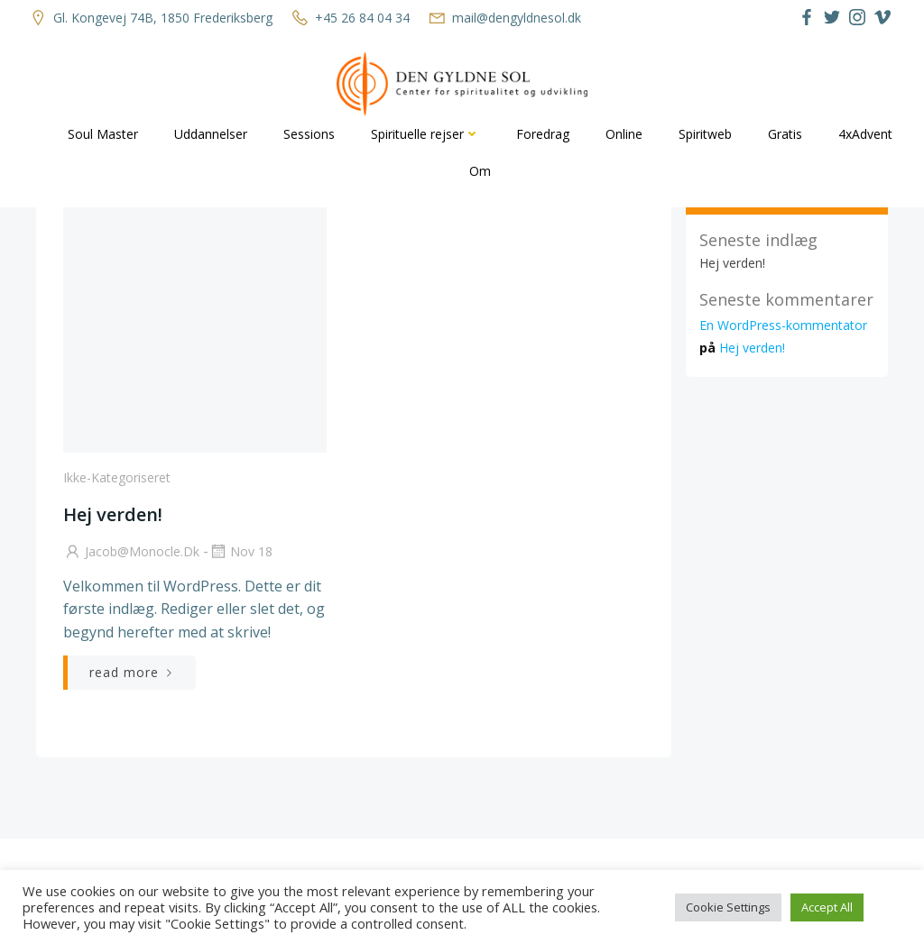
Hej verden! (732, 262)
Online (623, 133)
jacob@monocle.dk (131, 551)
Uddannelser (210, 133)
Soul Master (103, 133)
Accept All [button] (827, 907)
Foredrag (542, 133)
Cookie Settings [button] (728, 907)
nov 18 (240, 551)
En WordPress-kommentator (783, 325)
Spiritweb (705, 133)
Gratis (785, 133)
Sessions (309, 133)
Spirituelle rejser (425, 133)
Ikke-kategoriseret (117, 477)
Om (480, 170)
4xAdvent (865, 133)
